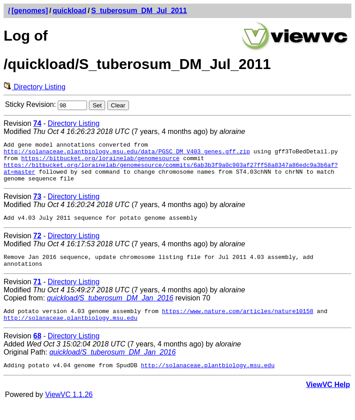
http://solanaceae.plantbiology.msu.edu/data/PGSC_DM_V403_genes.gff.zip (127, 154)
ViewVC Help (328, 401)
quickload (70, 10)
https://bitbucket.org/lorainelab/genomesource (100, 162)
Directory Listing (34, 87)
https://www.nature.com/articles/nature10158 (237, 324)
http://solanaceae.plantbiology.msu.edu (70, 332)
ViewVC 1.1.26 (69, 411)
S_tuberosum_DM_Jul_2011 (139, 10)
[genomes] (29, 10)
